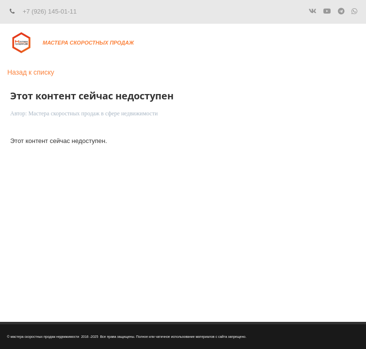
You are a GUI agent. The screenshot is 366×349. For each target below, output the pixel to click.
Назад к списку (30, 72)
